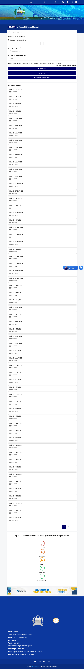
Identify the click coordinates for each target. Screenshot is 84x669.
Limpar (42, 73)
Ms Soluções (35, 666)
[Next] (68, 527)
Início (9, 32)
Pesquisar (42, 68)
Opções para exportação (42, 77)
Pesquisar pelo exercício (17, 55)
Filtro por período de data (17, 40)
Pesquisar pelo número (16, 48)
